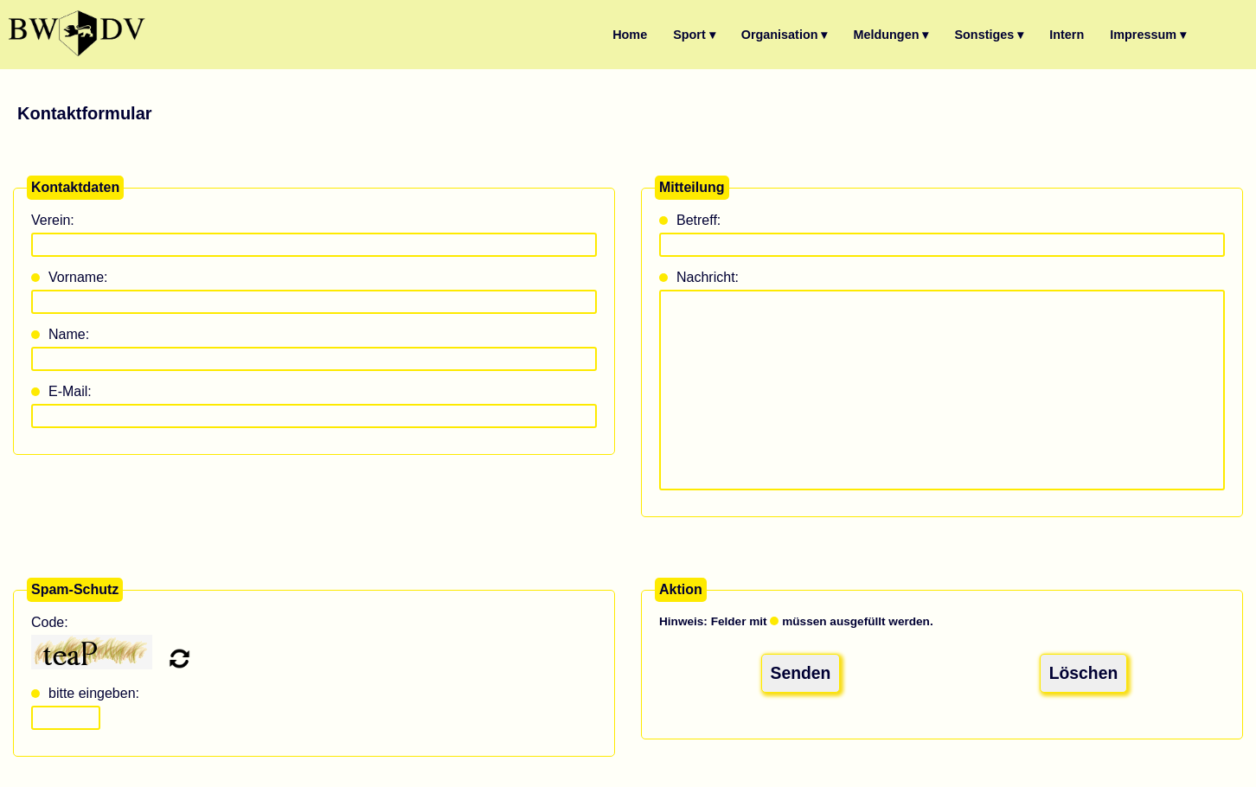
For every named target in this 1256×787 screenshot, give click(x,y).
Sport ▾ (694, 35)
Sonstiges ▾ (988, 35)
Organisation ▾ (784, 35)
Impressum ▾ (1148, 35)
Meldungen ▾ (891, 35)
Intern (1066, 35)
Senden (801, 670)
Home (629, 35)
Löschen (1083, 670)
